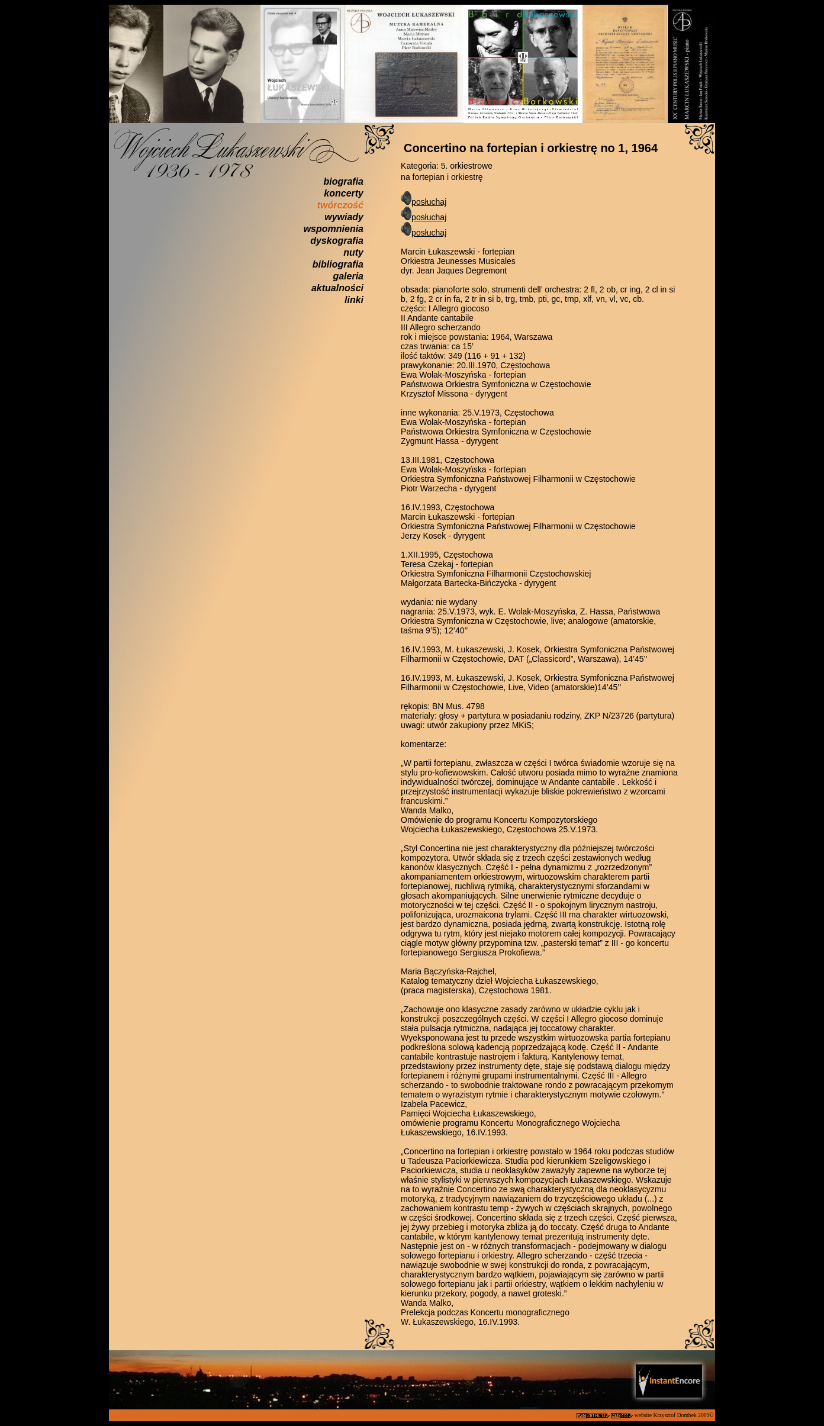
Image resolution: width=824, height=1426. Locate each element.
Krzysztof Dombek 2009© (684, 1415)
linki (354, 300)
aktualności (337, 288)
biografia (343, 181)
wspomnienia (333, 229)
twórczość (340, 205)
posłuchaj (428, 202)
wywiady (343, 217)
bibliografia (338, 264)
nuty (353, 252)
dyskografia (336, 241)
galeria (348, 276)
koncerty (343, 193)
